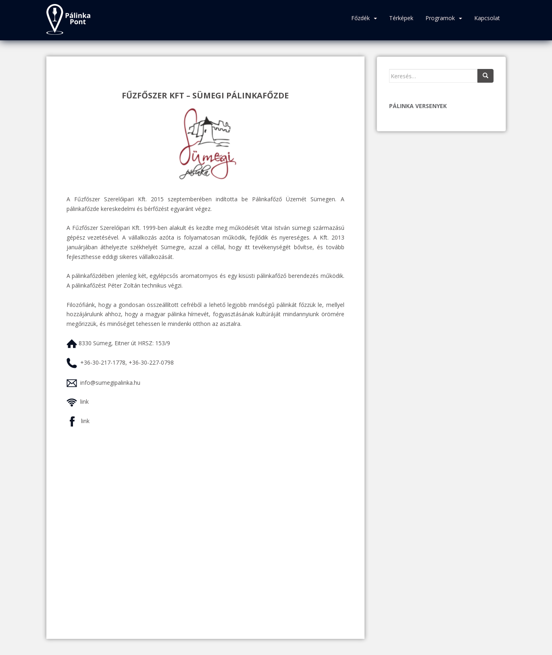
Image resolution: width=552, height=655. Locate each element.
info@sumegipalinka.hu (110, 382)
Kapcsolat (487, 18)
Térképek (401, 18)
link (84, 401)
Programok (440, 18)
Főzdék (360, 18)
